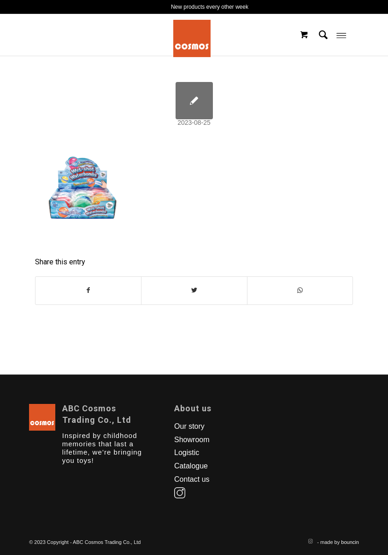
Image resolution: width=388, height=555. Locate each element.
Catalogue (191, 466)
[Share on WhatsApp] (300, 290)
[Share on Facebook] (88, 290)
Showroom (191, 440)
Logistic (186, 452)
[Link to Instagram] (310, 541)
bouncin (350, 542)
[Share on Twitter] (194, 290)
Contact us (191, 479)
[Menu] (341, 35)
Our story (189, 426)
